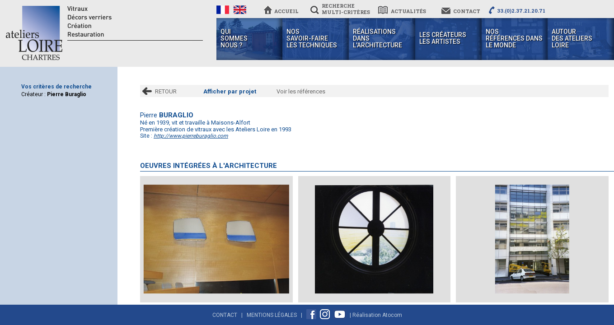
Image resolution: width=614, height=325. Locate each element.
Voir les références (301, 91)
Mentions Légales (272, 315)
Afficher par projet (229, 91)
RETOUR (166, 91)
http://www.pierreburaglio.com (191, 136)
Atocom (392, 315)
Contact (224, 315)
